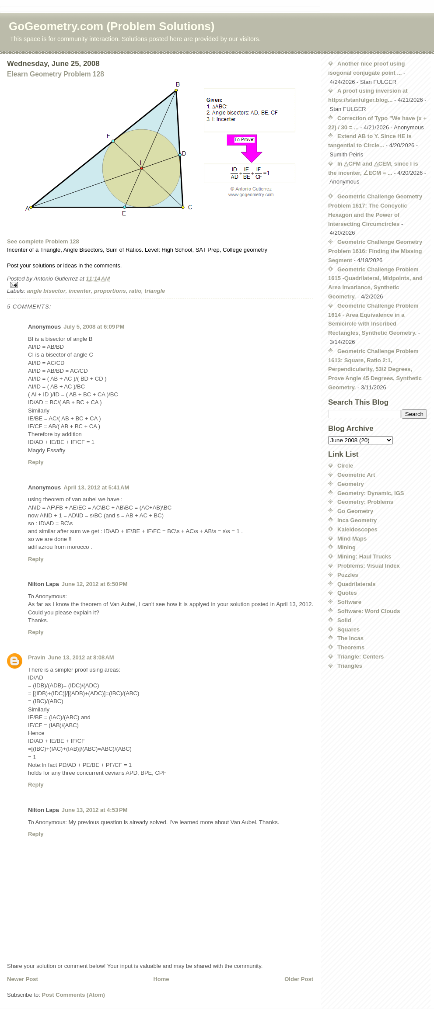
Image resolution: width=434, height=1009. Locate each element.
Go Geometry (355, 511)
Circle (345, 465)
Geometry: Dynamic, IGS (370, 493)
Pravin (37, 657)
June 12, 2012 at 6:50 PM (95, 584)
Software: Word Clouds (368, 611)
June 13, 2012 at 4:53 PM (95, 810)
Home (161, 979)
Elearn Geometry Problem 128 (55, 74)
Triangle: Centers (360, 656)
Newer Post (22, 979)
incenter (80, 291)
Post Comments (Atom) (73, 995)
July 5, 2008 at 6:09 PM (93, 326)
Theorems (350, 647)
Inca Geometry (357, 520)
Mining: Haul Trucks (364, 556)
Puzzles (347, 575)
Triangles (349, 665)
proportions (110, 291)
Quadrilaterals (356, 584)
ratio (135, 291)
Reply (35, 462)
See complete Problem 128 (43, 241)
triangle (154, 291)
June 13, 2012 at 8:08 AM (81, 657)
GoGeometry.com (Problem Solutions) (111, 26)
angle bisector (46, 291)
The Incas (350, 638)
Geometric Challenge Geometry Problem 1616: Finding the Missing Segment (375, 251)
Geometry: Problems (365, 502)
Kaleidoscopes (357, 529)
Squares (348, 629)
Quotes (347, 592)
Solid (344, 620)
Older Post (298, 979)
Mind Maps (352, 538)
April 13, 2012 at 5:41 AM (96, 487)
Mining (346, 547)
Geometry (350, 484)
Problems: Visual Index (368, 565)
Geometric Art (356, 475)
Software (349, 602)
